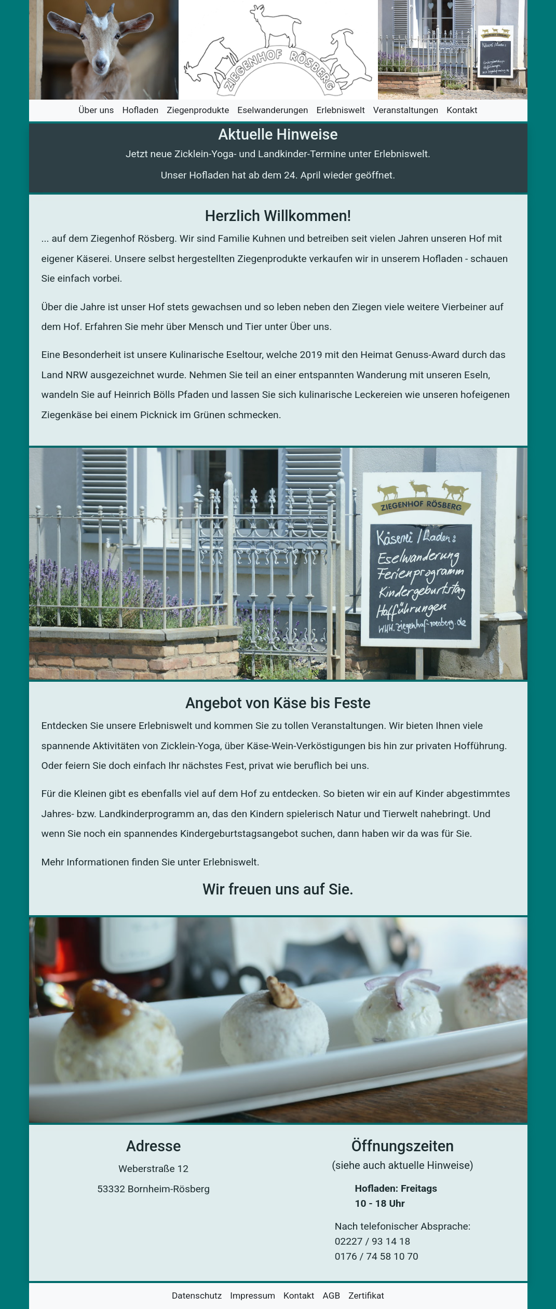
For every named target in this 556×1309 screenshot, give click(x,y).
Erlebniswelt (341, 110)
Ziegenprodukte (198, 110)
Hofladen (140, 110)
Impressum (252, 1295)
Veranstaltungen (405, 110)
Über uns (96, 110)
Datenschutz (197, 1295)
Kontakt (461, 110)
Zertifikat (366, 1295)
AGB (332, 1295)
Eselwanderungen (272, 110)
